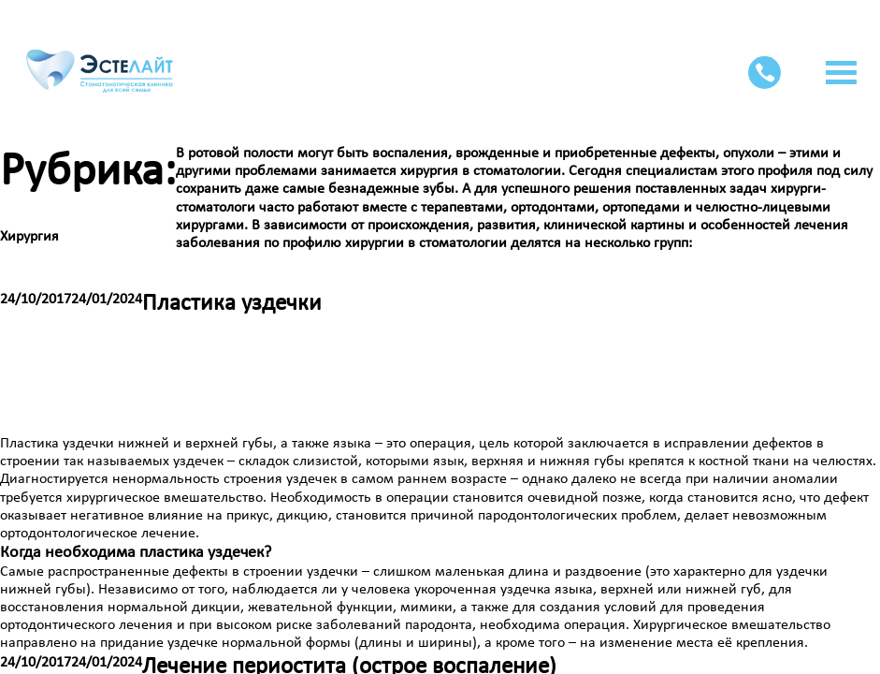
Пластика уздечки (232, 303)
